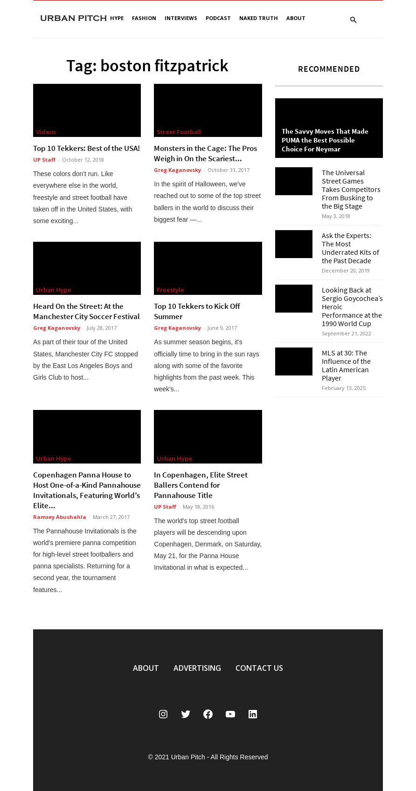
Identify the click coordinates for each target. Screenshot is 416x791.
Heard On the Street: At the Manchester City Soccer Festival (86, 311)
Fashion (144, 17)
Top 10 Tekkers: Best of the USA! (86, 148)
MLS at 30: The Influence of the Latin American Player (346, 365)
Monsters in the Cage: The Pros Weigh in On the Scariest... (205, 153)
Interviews (181, 17)
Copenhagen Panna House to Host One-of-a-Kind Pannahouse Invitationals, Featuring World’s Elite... (87, 490)
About (295, 17)
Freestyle (170, 290)
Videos (46, 132)
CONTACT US (259, 668)
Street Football (179, 132)
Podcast (218, 17)
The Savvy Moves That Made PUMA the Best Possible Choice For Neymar (325, 140)
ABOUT (146, 668)
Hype (117, 17)
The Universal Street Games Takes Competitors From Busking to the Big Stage (351, 189)
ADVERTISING (197, 668)
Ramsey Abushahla (59, 516)
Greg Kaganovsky (177, 169)
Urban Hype (53, 290)
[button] (353, 20)
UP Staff (44, 159)
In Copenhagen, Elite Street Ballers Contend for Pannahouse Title (201, 485)
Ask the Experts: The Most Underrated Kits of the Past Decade (350, 248)
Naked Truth (258, 17)
